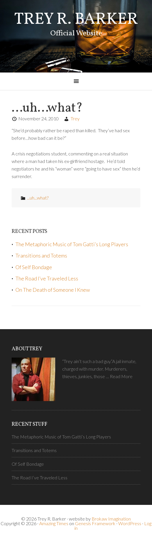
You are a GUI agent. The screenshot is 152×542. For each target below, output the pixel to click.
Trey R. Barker (76, 19)
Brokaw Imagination (111, 518)
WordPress (129, 523)
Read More (121, 376)
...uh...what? (38, 197)
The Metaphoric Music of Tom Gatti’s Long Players (71, 244)
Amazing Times (53, 523)
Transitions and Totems (41, 255)
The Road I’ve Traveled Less (46, 278)
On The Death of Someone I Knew (52, 290)
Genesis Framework (95, 523)
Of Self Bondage (33, 267)
